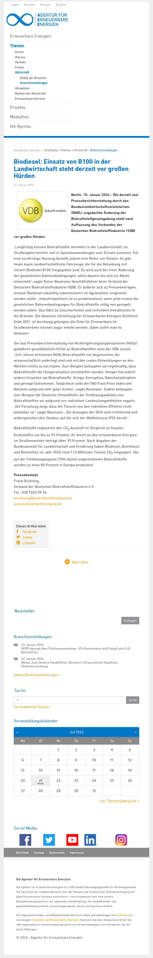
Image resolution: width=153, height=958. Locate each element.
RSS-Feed (22, 852)
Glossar (45, 4)
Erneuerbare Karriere (30, 98)
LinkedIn (29, 543)
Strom (19, 52)
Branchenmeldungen (33, 83)
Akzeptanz (22, 88)
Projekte (17, 107)
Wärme (20, 57)
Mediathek (19, 116)
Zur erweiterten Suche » (32, 707)
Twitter (27, 537)
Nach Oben (80, 562)
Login (15, 4)
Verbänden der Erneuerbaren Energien (55, 919)
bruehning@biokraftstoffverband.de (43, 498)
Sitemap (39, 852)
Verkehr (20, 62)
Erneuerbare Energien (30, 35)
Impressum (77, 852)
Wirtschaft (22, 72)
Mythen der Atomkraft (30, 93)
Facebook (29, 531)
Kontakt (29, 4)
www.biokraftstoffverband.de (37, 504)
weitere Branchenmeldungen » (37, 675)
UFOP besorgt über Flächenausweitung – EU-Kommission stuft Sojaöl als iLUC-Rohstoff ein (76, 650)
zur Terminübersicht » (119, 801)
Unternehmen (125, 915)
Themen (17, 45)
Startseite (51, 150)
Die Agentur (20, 126)
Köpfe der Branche (33, 78)
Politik (19, 67)
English (61, 4)
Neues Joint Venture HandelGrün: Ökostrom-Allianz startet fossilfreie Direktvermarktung (69, 664)
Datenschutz (56, 852)
